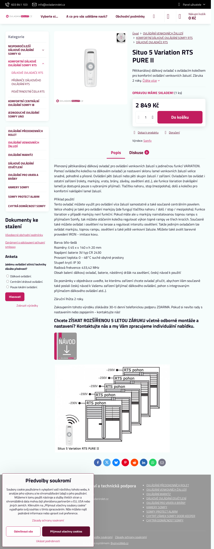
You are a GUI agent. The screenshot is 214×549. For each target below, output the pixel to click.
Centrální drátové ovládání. (24, 281)
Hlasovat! (15, 296)
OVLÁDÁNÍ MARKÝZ (158, 494)
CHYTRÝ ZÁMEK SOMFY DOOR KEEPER (170, 516)
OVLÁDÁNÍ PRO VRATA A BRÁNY (166, 503)
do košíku (180, 117)
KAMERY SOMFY (156, 507)
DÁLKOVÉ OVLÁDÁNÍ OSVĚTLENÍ (166, 498)
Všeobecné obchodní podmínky (24, 235)
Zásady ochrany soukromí (131, 537)
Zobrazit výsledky (27, 305)
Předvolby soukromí (100, 537)
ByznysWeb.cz (119, 543)
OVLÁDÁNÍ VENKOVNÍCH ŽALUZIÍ (166, 489)
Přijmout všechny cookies (66, 531)
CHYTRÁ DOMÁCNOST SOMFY (165, 520)
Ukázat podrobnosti (48, 541)
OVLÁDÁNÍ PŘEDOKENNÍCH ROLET (167, 485)
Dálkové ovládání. (19, 276)
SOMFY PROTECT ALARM (162, 511)
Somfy (147, 140)
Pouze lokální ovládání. (22, 287)
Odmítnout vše (23, 531)
